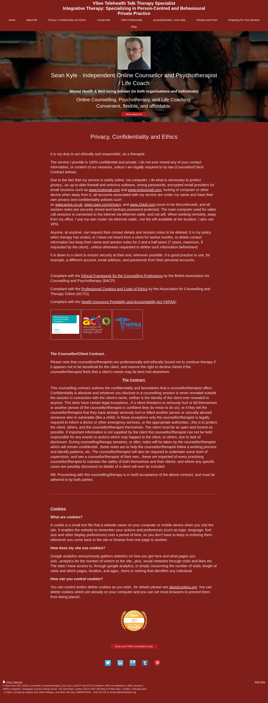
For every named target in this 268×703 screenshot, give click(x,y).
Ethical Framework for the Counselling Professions (122, 276)
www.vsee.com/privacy (102, 205)
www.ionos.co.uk (68, 205)
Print (7, 682)
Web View (260, 682)
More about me (134, 114)
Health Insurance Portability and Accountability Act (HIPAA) (128, 302)
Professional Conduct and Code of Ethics (114, 289)
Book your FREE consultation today (134, 646)
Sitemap (17, 682)
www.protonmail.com (145, 190)
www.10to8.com (143, 205)
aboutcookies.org (183, 587)
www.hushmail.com (104, 190)
